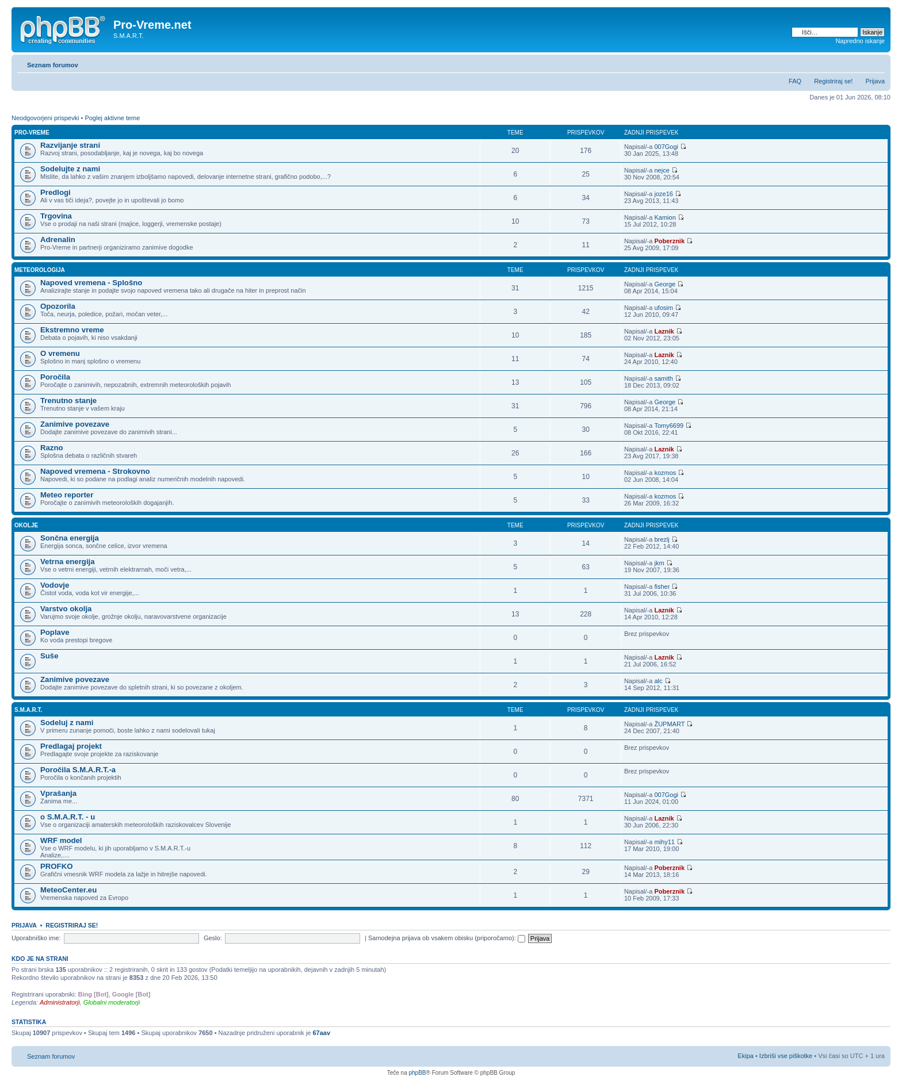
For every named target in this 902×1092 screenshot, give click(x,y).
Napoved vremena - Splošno (91, 282)
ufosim (663, 307)
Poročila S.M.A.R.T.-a (78, 769)
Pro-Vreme (31, 132)
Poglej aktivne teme (112, 117)
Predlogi (55, 192)
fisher (662, 586)
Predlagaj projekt (71, 746)
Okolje (26, 525)
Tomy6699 (668, 425)
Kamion (664, 217)
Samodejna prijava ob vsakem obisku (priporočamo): (446, 937)
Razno (51, 447)
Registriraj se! (833, 81)
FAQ (795, 81)
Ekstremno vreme (72, 329)
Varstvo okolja (65, 608)
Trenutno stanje (68, 400)
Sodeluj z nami (66, 722)
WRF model (61, 840)
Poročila (55, 377)
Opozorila (57, 306)
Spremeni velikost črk (876, 63)
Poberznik (669, 240)
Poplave (55, 632)
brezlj (661, 539)
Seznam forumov (52, 65)
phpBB (417, 1073)
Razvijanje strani (70, 145)
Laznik (664, 331)
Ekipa (745, 1055)
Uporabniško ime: (36, 937)
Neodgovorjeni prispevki (45, 117)
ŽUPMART (669, 724)
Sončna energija (69, 538)
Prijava (875, 81)
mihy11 (664, 841)
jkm (659, 563)
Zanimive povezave (74, 424)
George (664, 284)
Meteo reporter (66, 495)
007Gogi (666, 146)
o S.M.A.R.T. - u (67, 817)
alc (658, 680)
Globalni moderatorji (111, 1002)
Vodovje (54, 585)
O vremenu (60, 353)
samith (663, 378)
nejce (661, 170)
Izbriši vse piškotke (786, 1055)
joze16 (663, 193)
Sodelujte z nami (70, 168)
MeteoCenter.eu (68, 890)
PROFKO (56, 866)
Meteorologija (39, 270)
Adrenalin (57, 239)
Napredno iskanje (860, 40)
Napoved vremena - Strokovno (95, 471)
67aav (321, 1032)
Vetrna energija (67, 561)
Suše (49, 656)
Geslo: (213, 937)
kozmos (665, 472)
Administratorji (60, 1002)
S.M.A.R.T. (28, 710)
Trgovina (56, 216)
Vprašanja (58, 793)
